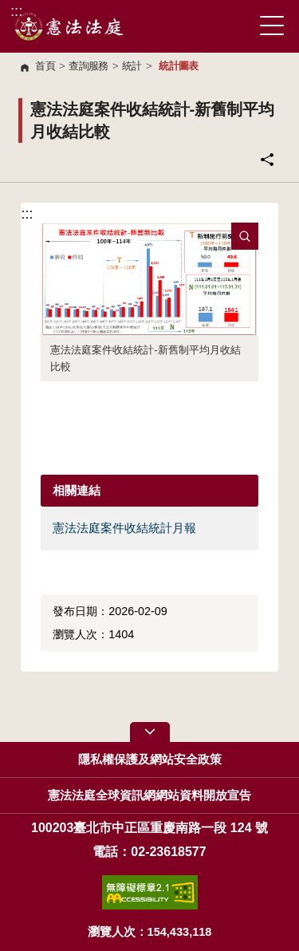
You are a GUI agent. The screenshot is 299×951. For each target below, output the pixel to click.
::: (16, 10)
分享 (267, 159)
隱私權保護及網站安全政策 (150, 759)
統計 (132, 66)
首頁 (45, 66)
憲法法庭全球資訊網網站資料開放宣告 (149, 795)
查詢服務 (88, 66)
